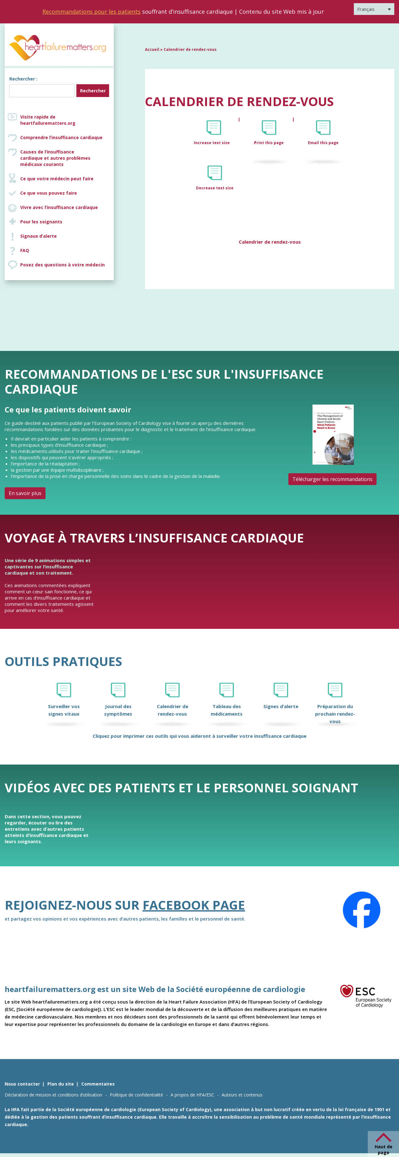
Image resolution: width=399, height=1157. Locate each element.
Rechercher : (23, 79)
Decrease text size (214, 188)
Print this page (269, 142)
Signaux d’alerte (38, 236)
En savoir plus (25, 493)
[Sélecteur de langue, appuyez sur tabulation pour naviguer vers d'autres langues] (374, 9)
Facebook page (193, 904)
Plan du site (60, 1084)
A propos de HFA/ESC (192, 1095)
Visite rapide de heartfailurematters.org (47, 120)
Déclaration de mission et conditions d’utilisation (53, 1095)
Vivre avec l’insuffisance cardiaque (59, 207)
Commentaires (98, 1084)
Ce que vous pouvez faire (48, 193)
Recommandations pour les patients (91, 11)
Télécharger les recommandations (332, 479)
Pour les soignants (41, 222)
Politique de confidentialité (136, 1095)
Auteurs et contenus (242, 1095)
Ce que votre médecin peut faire (57, 179)
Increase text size (212, 142)
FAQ (24, 250)
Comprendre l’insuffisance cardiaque (61, 137)
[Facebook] (361, 910)
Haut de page (383, 1149)
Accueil (152, 49)
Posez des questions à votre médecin (62, 265)
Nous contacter (22, 1084)
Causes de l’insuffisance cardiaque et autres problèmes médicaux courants (65, 158)
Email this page (323, 142)
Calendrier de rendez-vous (270, 242)
